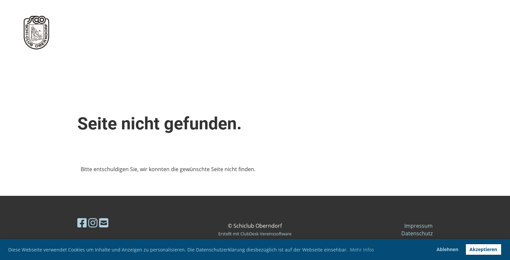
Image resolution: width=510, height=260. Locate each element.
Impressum (418, 225)
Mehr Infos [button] (362, 250)
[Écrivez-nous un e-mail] (103, 223)
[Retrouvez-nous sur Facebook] (82, 223)
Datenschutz (417, 233)
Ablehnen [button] (447, 249)
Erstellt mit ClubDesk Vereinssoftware (254, 234)
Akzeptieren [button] (483, 249)
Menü (487, 33)
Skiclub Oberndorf (129, 33)
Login (452, 33)
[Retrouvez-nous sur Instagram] (92, 223)
